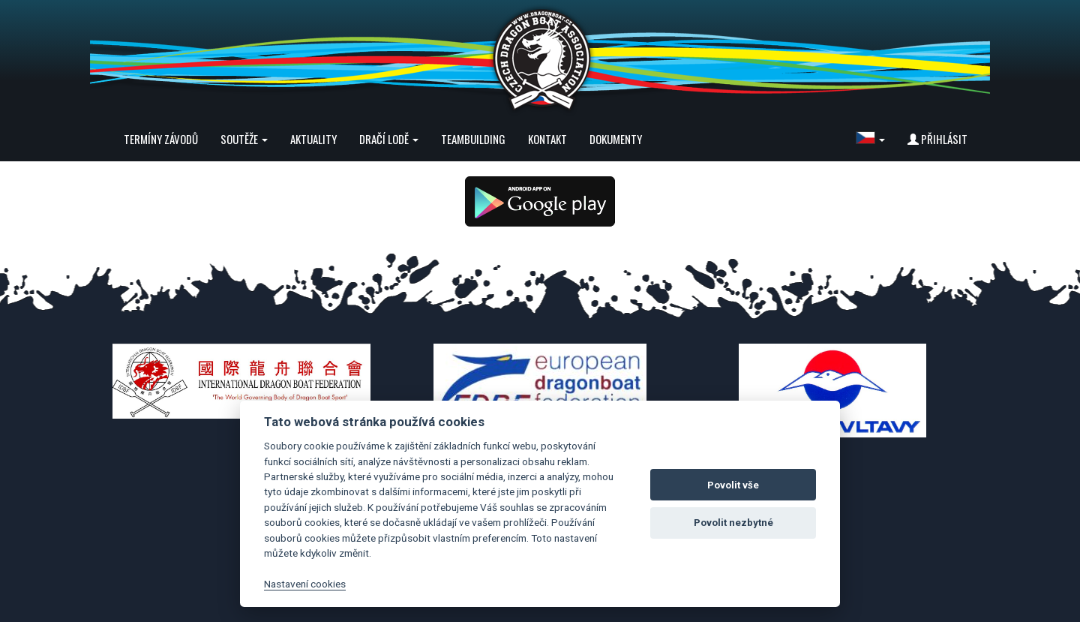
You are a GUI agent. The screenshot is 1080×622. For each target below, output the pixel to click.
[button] (870, 138)
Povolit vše (733, 485)
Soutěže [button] (244, 139)
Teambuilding (473, 139)
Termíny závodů (161, 139)
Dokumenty (616, 139)
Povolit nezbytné (733, 522)
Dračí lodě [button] (388, 139)
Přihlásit (938, 139)
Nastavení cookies (305, 584)
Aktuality (313, 139)
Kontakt (547, 139)
